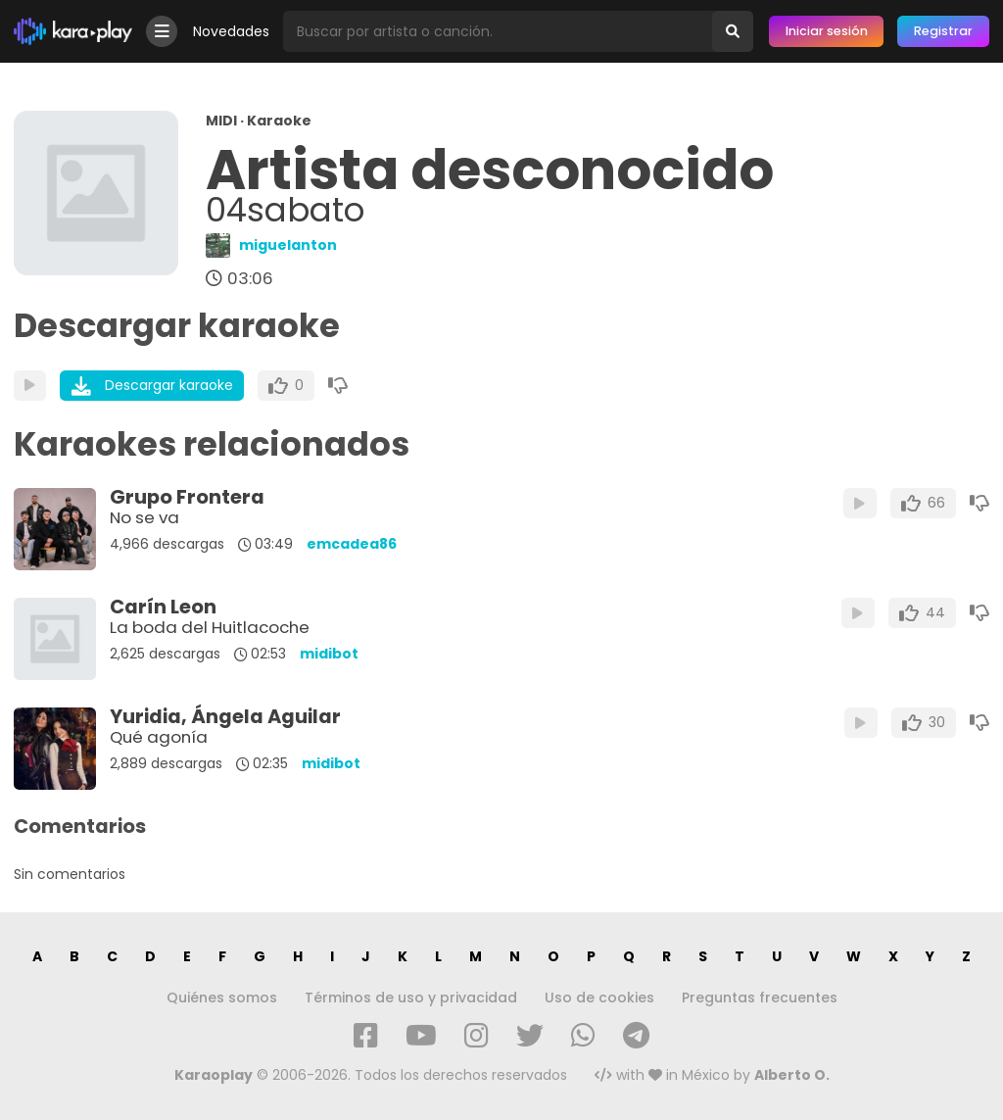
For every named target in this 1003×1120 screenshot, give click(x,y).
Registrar (943, 31)
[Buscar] (732, 31)
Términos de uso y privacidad (411, 997)
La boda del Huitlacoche (210, 627)
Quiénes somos (222, 997)
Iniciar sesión (827, 31)
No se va (144, 517)
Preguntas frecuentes (759, 997)
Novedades (231, 31)
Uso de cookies (599, 997)
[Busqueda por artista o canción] (497, 31)
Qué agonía (159, 737)
